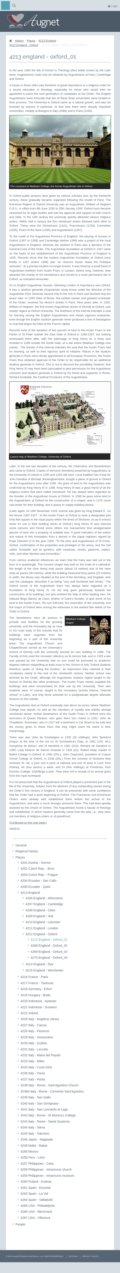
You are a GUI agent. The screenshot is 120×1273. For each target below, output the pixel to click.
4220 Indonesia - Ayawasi (38, 1009)
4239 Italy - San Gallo (35, 1105)
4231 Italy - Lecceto (34, 1057)
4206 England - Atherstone (44, 906)
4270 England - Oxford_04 (49, 966)
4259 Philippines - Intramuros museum (47, 1183)
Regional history (26, 859)
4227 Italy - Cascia (33, 1033)
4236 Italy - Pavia (32, 1081)
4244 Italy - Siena (32, 1135)
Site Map (73, 1264)
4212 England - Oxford (23, 45)
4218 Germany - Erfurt (36, 997)
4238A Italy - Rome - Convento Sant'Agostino (52, 1099)
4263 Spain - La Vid (34, 1202)
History (19, 40)
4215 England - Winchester (44, 978)
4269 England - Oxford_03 (49, 960)
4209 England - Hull (39, 924)
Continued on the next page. (28, 830)
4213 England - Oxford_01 (49, 947)
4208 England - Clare (40, 918)
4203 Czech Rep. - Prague (39, 883)
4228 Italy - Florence (34, 1039)
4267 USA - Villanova (35, 1226)
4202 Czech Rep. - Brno (37, 877)
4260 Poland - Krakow (35, 1190)
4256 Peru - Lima (32, 1166)
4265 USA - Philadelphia (37, 1214)
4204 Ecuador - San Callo (38, 889)
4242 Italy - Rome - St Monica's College (48, 1123)
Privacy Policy (90, 1264)
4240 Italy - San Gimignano (39, 1111)
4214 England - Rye (39, 972)
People (20, 1232)
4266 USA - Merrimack (36, 1220)
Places (31, 40)
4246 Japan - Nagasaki (36, 1148)
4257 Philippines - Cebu (37, 1172)
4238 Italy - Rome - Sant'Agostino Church (49, 1093)
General (21, 853)
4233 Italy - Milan (32, 1069)
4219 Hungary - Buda (35, 1003)
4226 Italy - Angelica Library (39, 1027)
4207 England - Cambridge (44, 912)
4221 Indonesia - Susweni (38, 1015)
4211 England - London (41, 936)
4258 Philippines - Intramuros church (46, 1178)
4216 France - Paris (34, 985)
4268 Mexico (29, 1160)
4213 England (47, 40)
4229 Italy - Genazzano (36, 1045)
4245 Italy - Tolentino (34, 1141)
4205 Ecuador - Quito (35, 895)
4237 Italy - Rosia (32, 1087)
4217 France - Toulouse (36, 991)
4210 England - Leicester (42, 930)
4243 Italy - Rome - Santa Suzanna (44, 1129)
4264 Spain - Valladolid (36, 1208)
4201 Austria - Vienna (35, 871)
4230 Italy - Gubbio (33, 1051)
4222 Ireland (29, 1021)
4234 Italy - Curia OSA (36, 1075)
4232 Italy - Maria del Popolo (40, 1063)
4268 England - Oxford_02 (49, 954)
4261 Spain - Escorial (35, 1196)
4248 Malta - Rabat (33, 1153)
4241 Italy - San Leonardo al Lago (44, 1117)
